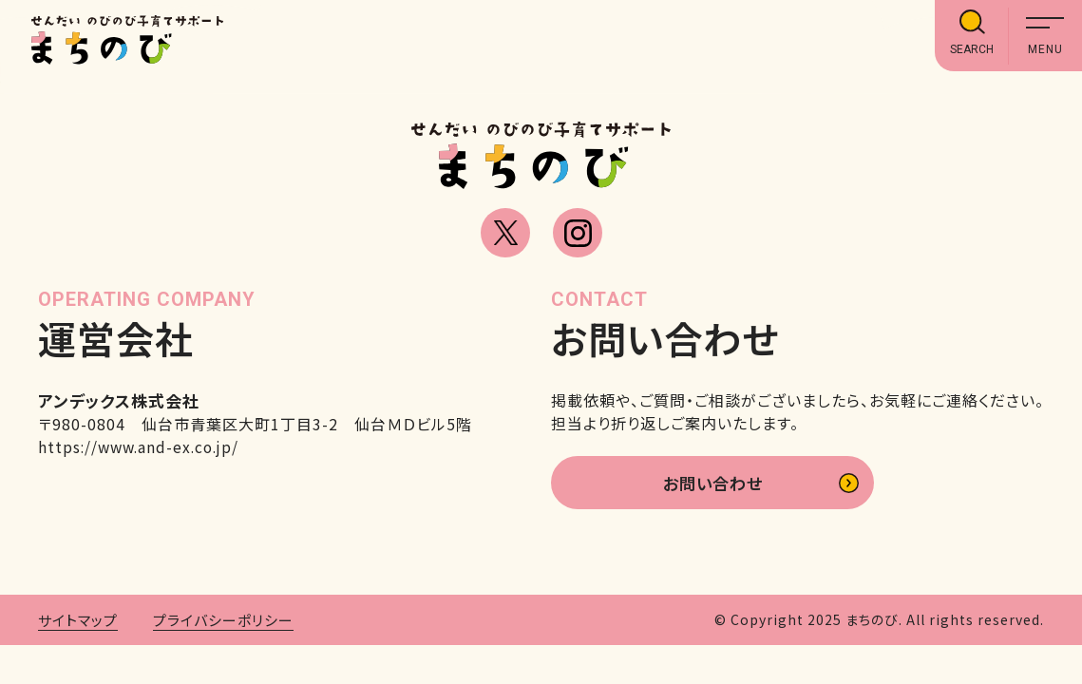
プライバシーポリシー (223, 623)
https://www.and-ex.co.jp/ (142, 446)
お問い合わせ (713, 484)
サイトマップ (78, 623)
